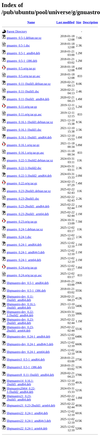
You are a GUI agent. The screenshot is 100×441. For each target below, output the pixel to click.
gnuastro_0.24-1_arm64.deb (24, 260)
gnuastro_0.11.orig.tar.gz (22, 106)
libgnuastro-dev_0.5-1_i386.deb (26, 290)
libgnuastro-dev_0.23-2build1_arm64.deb (20, 329)
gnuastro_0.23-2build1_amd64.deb (28, 206)
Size (78, 22)
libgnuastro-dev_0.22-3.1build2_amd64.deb (20, 313)
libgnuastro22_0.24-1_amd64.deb (27, 413)
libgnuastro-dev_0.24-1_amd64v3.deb (30, 344)
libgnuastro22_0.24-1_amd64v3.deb (29, 420)
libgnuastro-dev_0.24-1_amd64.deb (28, 336)
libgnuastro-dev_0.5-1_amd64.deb (28, 283)
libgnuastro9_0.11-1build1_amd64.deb (30, 374)
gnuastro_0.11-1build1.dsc (23, 91)
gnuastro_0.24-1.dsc (19, 237)
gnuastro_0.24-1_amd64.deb (24, 244)
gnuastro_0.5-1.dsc (18, 45)
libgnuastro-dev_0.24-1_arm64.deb (28, 351)
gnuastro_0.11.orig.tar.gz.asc (24, 114)
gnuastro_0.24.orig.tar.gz (22, 267)
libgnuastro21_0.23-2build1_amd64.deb (19, 397)
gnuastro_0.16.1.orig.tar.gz (23, 145)
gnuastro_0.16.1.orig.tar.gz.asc (25, 152)
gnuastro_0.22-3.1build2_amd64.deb (29, 175)
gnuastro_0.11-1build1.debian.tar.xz (28, 83)
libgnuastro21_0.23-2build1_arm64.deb (31, 405)
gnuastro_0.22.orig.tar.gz (22, 183)
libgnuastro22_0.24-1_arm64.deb (27, 428)
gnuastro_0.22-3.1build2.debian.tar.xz (30, 160)
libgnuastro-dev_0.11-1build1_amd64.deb (20, 298)
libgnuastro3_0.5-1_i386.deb (24, 367)
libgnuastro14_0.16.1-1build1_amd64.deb (20, 382)
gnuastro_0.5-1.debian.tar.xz (24, 37)
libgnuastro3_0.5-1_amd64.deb (26, 359)
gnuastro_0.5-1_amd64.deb (23, 53)
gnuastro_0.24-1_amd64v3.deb (26, 252)
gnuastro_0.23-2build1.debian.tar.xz (29, 191)
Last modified (65, 22)
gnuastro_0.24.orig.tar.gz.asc (24, 275)
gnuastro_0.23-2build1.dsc (23, 198)
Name (31, 22)
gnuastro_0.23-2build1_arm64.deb (28, 214)
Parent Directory (17, 31)
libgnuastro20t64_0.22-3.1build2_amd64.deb (21, 390)
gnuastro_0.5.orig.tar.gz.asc (23, 76)
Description (90, 22)
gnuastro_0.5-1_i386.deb (22, 60)
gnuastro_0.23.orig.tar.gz (22, 221)
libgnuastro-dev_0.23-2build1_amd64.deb (20, 321)
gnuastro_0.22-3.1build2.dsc (24, 168)
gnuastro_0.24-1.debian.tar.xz (25, 229)
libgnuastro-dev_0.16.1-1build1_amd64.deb (21, 306)
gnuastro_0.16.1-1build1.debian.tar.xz (30, 122)
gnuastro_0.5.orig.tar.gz (21, 68)
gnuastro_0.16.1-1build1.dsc (24, 129)
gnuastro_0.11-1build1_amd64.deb (28, 99)
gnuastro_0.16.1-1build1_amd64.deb (29, 137)
